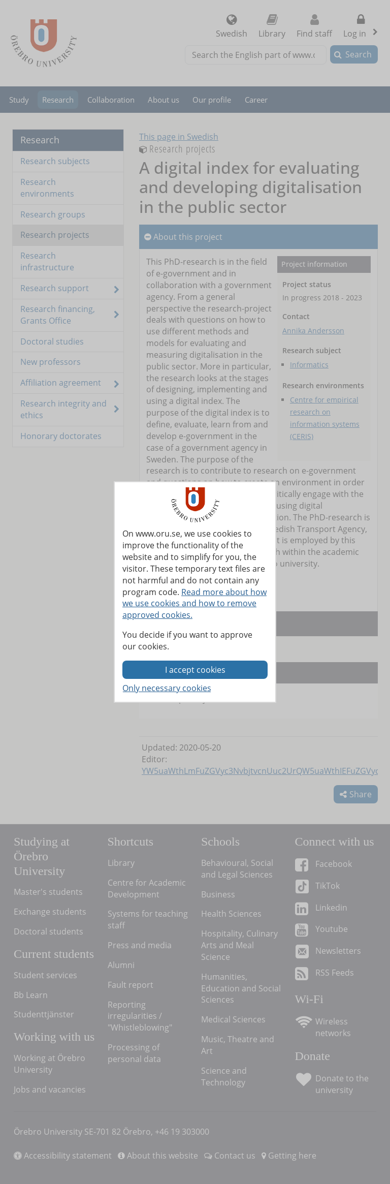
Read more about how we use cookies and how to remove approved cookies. (194, 603)
